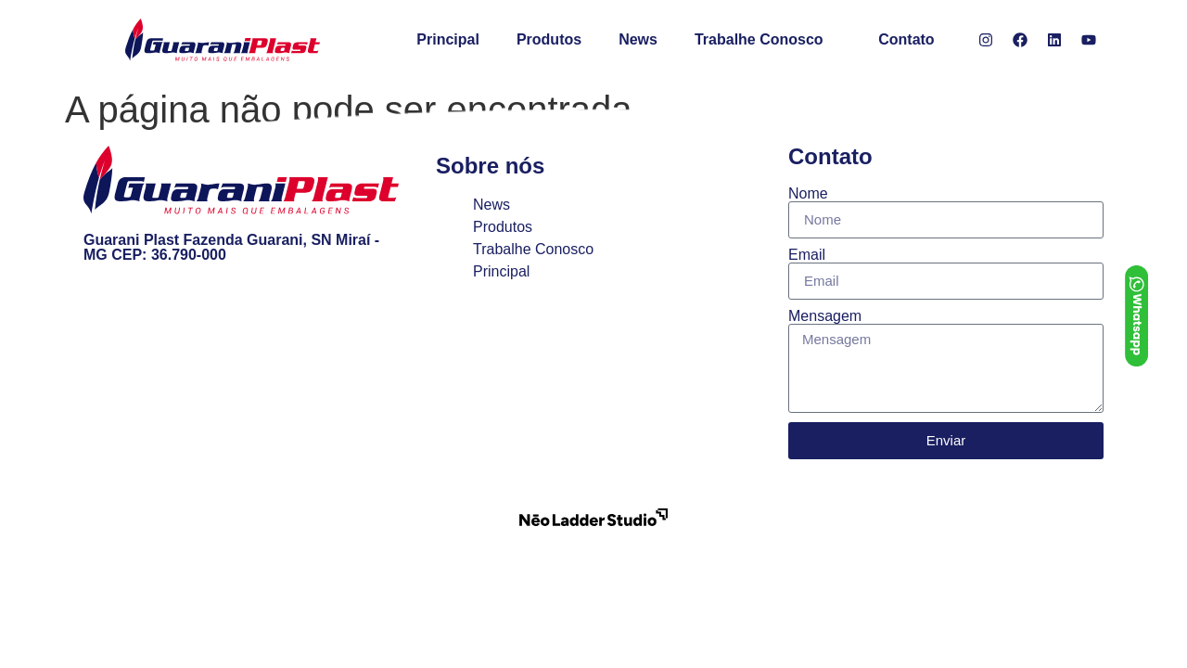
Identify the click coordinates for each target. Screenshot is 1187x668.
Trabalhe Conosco (759, 39)
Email (806, 255)
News (638, 39)
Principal (447, 39)
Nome (808, 193)
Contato (906, 39)
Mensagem (825, 316)
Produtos (549, 39)
